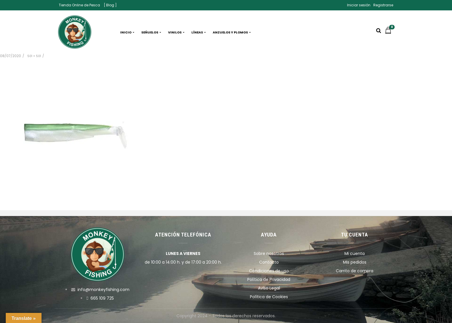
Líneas (198, 32)
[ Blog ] (110, 5)
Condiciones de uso (269, 271)
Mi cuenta (354, 253)
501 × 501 (34, 56)
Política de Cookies (269, 297)
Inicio (127, 32)
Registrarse (383, 5)
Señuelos (151, 32)
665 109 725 (102, 298)
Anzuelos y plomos (232, 32)
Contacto (269, 262)
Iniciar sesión (358, 5)
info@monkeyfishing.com (103, 289)
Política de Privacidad (268, 279)
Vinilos (176, 32)
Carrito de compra (354, 271)
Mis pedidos (354, 262)
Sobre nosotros (269, 253)
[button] (390, 32)
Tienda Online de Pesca (79, 5)
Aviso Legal (269, 288)
